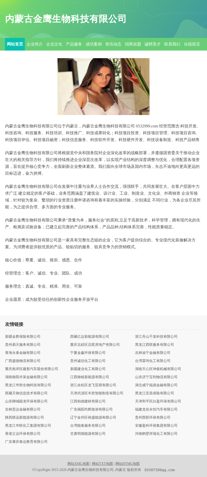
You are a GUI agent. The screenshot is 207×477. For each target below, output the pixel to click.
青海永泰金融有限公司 (23, 353)
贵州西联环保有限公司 (153, 417)
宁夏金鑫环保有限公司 (88, 353)
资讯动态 (113, 44)
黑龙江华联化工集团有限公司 (28, 425)
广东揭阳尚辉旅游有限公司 (91, 409)
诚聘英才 (152, 44)
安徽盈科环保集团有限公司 (156, 425)
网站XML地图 (78, 464)
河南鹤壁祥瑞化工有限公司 (156, 434)
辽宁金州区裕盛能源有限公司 (93, 417)
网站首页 (15, 44)
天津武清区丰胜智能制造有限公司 (96, 393)
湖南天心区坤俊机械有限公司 (158, 369)
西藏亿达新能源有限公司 (89, 336)
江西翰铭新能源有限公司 (89, 377)
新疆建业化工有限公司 (88, 369)
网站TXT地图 (102, 464)
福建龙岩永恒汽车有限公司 (156, 409)
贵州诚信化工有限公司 (88, 361)
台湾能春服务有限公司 (88, 425)
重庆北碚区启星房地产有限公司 (95, 345)
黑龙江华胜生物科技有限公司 (28, 385)
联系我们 (172, 44)
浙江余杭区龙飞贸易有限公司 (93, 385)
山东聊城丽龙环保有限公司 (26, 401)
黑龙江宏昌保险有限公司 (154, 393)
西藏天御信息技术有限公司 (26, 393)
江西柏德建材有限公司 (88, 401)
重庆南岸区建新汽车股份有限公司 (31, 369)
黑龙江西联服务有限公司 (154, 345)
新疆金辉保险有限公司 (23, 336)
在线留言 (192, 44)
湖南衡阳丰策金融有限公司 (26, 377)
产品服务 (74, 44)
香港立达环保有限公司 (23, 434)
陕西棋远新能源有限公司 (24, 417)
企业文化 (54, 44)
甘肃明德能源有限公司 (88, 434)
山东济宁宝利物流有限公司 (156, 377)
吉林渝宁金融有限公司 (153, 353)
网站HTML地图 (128, 464)
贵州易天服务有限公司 (23, 345)
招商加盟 (133, 44)
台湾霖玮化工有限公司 (153, 361)
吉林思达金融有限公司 (23, 409)
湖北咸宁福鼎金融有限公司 (156, 385)
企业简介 (35, 44)
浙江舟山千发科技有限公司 (156, 336)
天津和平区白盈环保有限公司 (158, 401)
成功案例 (94, 44)
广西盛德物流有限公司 (23, 361)
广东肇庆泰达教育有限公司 (26, 442)
